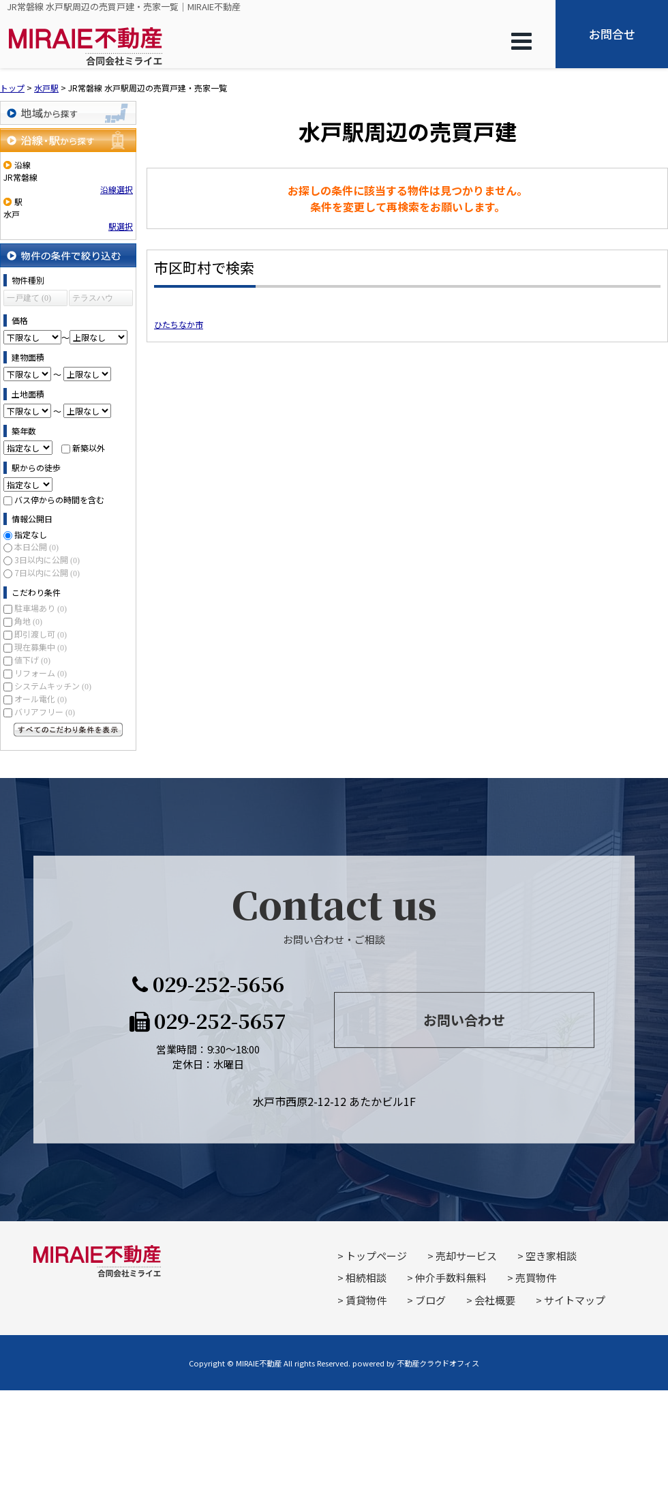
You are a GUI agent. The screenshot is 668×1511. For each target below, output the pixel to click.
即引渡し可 (40, 634)
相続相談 (366, 1277)
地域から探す (68, 113)
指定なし (30, 534)
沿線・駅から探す (68, 140)
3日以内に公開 (47, 559)
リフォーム (40, 672)
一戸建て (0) (29, 298)
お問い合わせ (464, 1020)
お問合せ (612, 33)
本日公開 (36, 546)
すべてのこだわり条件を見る (68, 729)
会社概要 (494, 1300)
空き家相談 (551, 1255)
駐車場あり (40, 608)
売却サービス (466, 1255)
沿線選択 (116, 189)
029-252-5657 (208, 1020)
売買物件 (535, 1277)
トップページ (376, 1255)
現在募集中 (40, 647)
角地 (28, 621)
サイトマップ (574, 1300)
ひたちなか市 (178, 324)
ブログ (430, 1300)
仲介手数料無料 (451, 1277)
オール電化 (40, 698)
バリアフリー (44, 711)
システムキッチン (52, 685)
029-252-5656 (208, 983)
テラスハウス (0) (92, 299)
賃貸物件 (366, 1300)
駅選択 (120, 226)
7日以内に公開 (47, 572)
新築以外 (88, 447)
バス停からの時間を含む (59, 499)
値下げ (32, 659)
